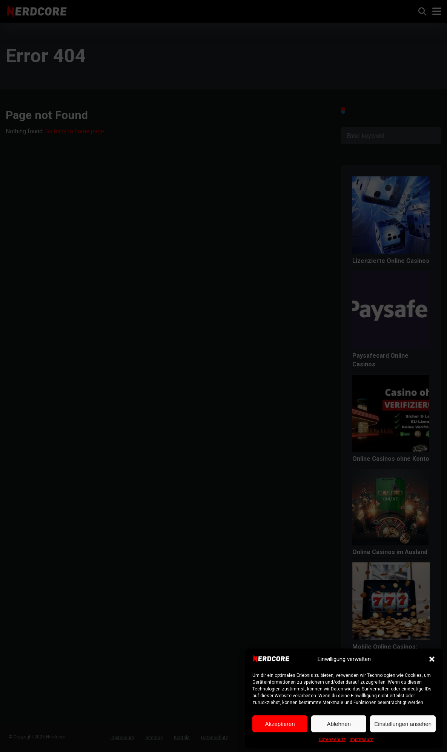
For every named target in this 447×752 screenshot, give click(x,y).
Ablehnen (338, 724)
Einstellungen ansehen (403, 724)
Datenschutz (332, 739)
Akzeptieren (280, 724)
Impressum (361, 739)
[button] (432, 659)
